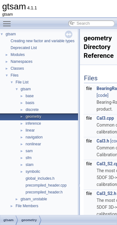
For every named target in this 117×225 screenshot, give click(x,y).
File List (22, 82)
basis (30, 103)
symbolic (33, 171)
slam (29, 164)
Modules (18, 54)
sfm (29, 158)
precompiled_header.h (44, 192)
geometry (33, 116)
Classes (17, 68)
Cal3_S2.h (106, 193)
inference (33, 123)
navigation (34, 137)
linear (30, 130)
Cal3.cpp (105, 118)
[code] (103, 95)
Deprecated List (24, 48)
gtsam (11, 34)
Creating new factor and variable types (43, 41)
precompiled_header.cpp (46, 185)
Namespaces (21, 61)
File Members (27, 206)
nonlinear (33, 144)
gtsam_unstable (34, 199)
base (30, 96)
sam (29, 151)
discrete (32, 110)
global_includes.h (40, 178)
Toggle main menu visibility (8, 21)
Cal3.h (103, 140)
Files (14, 75)
